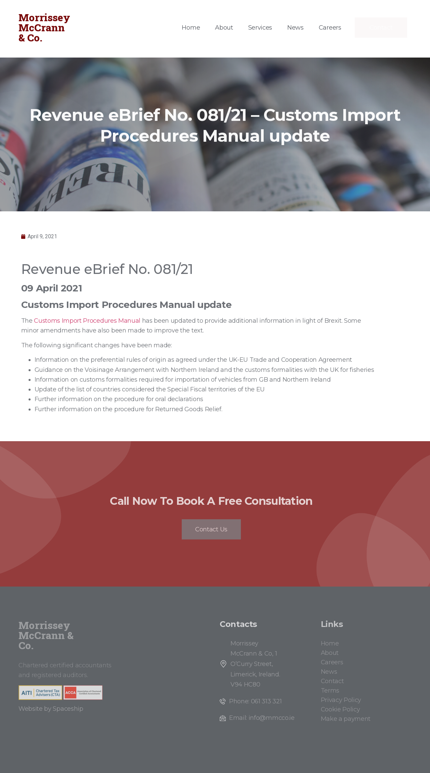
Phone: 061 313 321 (255, 701)
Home (191, 27)
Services (260, 27)
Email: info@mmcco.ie (262, 718)
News (295, 27)
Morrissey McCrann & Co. (44, 27)
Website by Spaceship (50, 708)
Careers (330, 27)
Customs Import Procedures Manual (87, 320)
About (224, 27)
